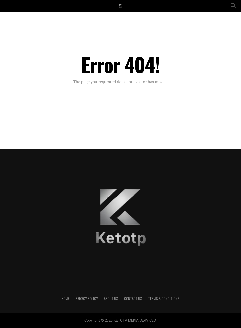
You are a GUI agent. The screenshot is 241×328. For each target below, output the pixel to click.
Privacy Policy (86, 298)
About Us (111, 298)
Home (65, 298)
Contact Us (133, 298)
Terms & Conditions (163, 298)
